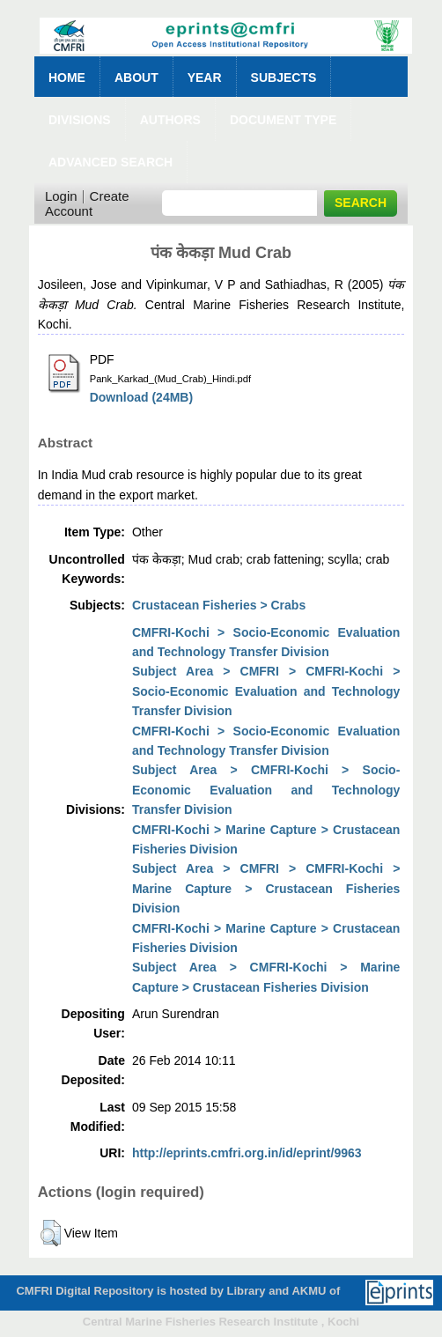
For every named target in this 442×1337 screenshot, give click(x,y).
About (136, 77)
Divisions (79, 120)
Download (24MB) (141, 397)
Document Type (283, 120)
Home (66, 77)
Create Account (87, 203)
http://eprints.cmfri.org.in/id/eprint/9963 (247, 1153)
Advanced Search (110, 162)
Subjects (284, 77)
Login (61, 195)
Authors (170, 120)
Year (205, 77)
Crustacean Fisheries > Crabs (219, 605)
